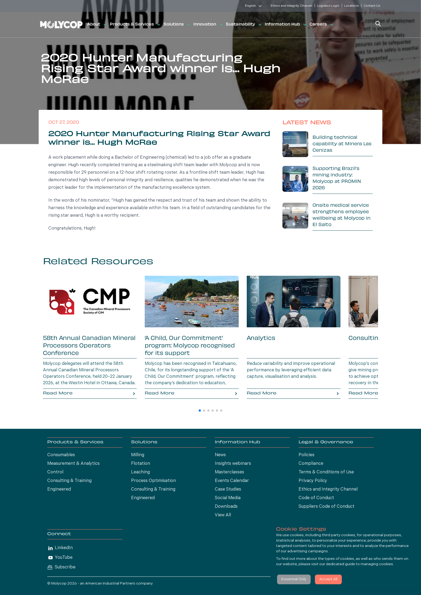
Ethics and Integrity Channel (291, 6)
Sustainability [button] (244, 24)
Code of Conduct (316, 498)
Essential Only (293, 579)
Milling (137, 455)
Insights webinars (233, 464)
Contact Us (372, 6)
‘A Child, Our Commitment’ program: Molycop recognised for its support (190, 346)
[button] (200, 410)
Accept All (328, 579)
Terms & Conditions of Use (326, 472)
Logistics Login (328, 6)
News (220, 455)
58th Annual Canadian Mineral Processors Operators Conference (89, 346)
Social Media (228, 498)
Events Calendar (232, 481)
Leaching (140, 472)
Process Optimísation (153, 481)
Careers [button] (322, 24)
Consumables (61, 455)
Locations (351, 6)
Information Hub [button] (286, 24)
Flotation (140, 464)
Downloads (226, 507)
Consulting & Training (69, 481)
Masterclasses (229, 472)
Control (55, 472)
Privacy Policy (313, 481)
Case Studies (228, 489)
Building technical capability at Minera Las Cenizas (342, 144)
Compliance (311, 464)
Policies (306, 455)
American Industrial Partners (110, 584)
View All (223, 515)
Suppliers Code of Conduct (326, 507)
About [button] (97, 24)
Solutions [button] (177, 24)
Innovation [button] (208, 24)
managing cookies (377, 564)
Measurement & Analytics (73, 464)
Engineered (59, 489)
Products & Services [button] (135, 24)
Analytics (261, 338)
